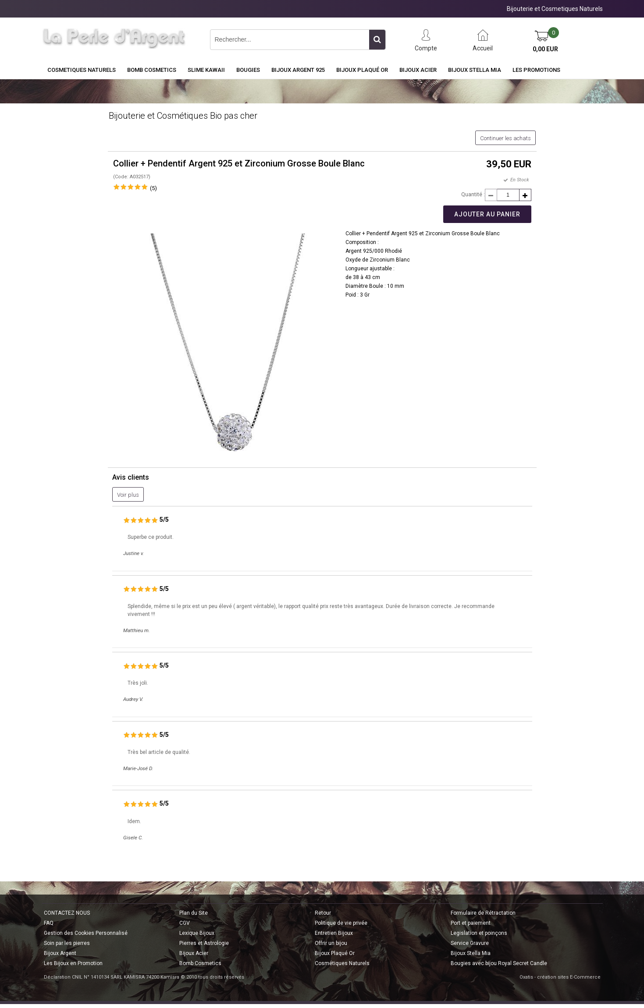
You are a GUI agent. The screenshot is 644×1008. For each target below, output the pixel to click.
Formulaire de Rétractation (483, 913)
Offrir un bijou (331, 943)
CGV (184, 923)
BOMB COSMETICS (151, 70)
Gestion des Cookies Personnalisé (86, 933)
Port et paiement (471, 923)
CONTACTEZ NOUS (67, 913)
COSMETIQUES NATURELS (81, 70)
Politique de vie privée (341, 923)
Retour (323, 913)
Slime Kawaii (206, 70)
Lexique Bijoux (196, 933)
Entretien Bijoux (334, 933)
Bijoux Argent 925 (298, 70)
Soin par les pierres (67, 943)
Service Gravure (470, 943)
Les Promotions (536, 70)
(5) (153, 188)
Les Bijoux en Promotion (73, 963)
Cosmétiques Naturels (342, 963)
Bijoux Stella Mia (474, 70)
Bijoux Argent (60, 953)
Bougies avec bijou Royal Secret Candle (499, 963)
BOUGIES (248, 70)
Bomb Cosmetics (200, 963)
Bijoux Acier (418, 70)
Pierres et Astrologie (204, 943)
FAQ (48, 923)
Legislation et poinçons (479, 933)
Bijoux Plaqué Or (362, 70)
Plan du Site (193, 913)
